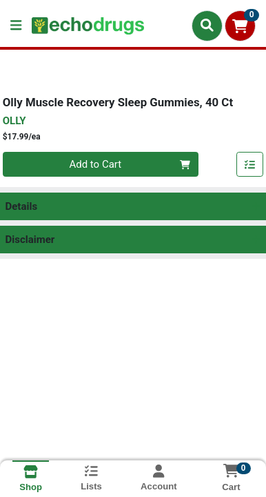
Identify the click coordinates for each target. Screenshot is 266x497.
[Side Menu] (15, 25)
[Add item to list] (250, 164)
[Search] (207, 25)
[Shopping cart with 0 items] (240, 25)
